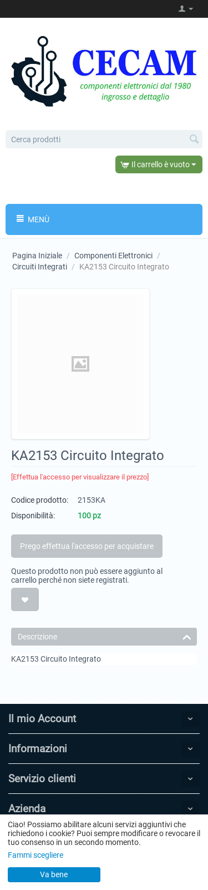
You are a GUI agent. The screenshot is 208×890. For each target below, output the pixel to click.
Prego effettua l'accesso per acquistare (87, 546)
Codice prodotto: (39, 500)
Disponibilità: (33, 515)
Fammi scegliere (35, 855)
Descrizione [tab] (104, 636)
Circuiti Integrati (39, 266)
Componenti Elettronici (113, 255)
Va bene (54, 874)
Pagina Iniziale (37, 255)
